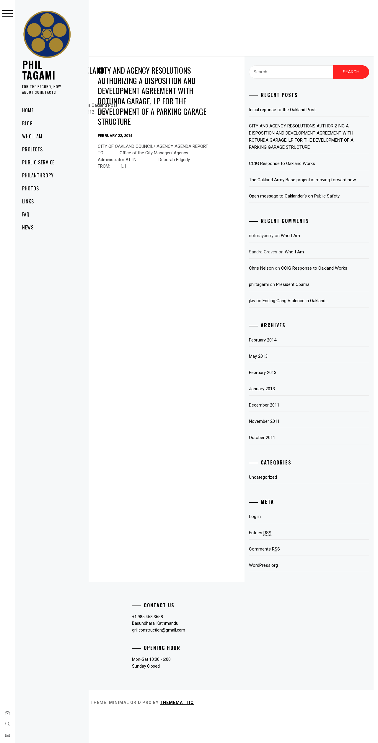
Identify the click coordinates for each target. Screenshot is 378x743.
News (28, 227)
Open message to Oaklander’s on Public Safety (318, 214)
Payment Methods (114, 654)
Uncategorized (294, 505)
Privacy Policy (110, 645)
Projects (32, 149)
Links (28, 201)
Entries (291, 561)
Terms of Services (114, 673)
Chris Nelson (292, 289)
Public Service (38, 162)
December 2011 (295, 433)
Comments (295, 577)
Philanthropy (38, 175)
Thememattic (265, 731)
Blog (27, 123)
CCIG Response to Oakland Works (313, 170)
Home (28, 110)
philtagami (290, 312)
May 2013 (289, 384)
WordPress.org (294, 593)
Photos (30, 188)
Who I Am (32, 136)
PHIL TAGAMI (39, 69)
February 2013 (293, 401)
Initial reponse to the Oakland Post (128, 75)
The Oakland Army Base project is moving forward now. (320, 190)
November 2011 (295, 449)
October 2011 (293, 466)
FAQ (26, 214)
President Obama (323, 312)
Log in (286, 545)
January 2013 (293, 417)
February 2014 (293, 368)
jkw (283, 329)
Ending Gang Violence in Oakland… (326, 329)
